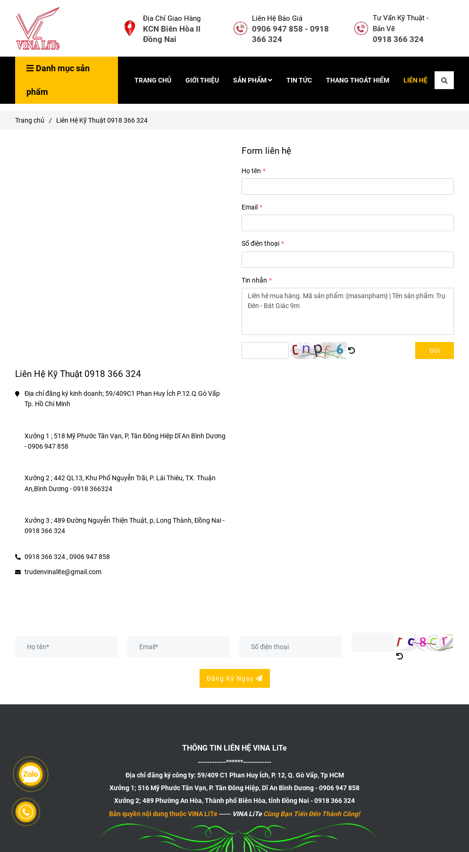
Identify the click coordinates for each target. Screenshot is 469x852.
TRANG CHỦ (152, 80)
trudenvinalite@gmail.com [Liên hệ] (63, 572)
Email (250, 207)
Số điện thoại (260, 243)
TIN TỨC (299, 80)
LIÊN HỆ (415, 80)
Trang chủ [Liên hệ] (29, 120)
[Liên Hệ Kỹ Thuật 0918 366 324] (38, 28)
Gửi (434, 350)
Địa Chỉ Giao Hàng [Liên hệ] (172, 18)
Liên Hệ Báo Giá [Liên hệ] (277, 18)
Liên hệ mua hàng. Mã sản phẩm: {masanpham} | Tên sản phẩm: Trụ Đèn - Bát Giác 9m (348, 311)
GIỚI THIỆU (202, 80)
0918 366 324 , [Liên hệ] (46, 556)
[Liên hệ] (129, 28)
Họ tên (251, 171)
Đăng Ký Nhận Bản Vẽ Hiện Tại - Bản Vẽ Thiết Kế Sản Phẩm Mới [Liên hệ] (155, 621)
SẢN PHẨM (252, 80)
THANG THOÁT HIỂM (357, 80)
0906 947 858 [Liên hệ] (89, 556)
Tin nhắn (254, 280)
